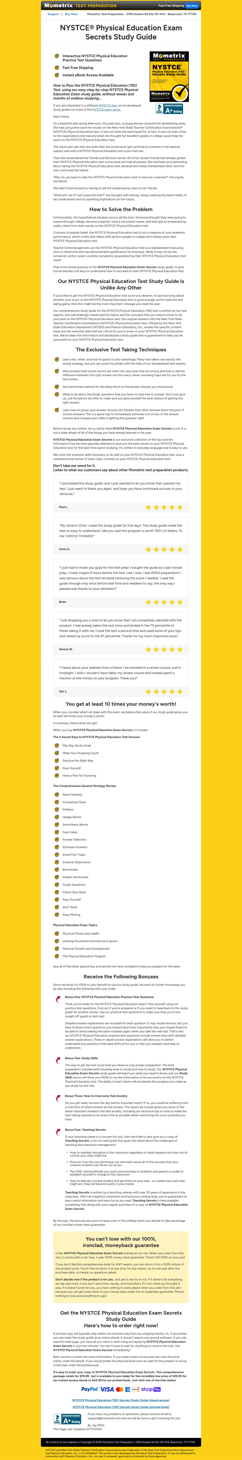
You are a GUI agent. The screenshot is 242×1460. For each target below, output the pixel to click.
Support (53, 14)
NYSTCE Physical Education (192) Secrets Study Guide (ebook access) (121, 1400)
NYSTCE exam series (106, 109)
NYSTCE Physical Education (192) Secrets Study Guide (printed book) (121, 1407)
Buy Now (192, 5)
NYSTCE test (108, 105)
